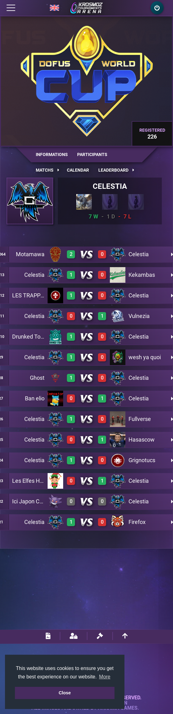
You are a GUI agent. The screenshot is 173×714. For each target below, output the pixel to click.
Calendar (78, 170)
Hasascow (142, 439)
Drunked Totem (31, 336)
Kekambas (142, 274)
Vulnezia (139, 316)
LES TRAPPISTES (33, 295)
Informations (52, 154)
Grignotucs (142, 460)
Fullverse (140, 419)
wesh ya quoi (145, 357)
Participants (92, 154)
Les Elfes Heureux (34, 480)
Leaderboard (116, 170)
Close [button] (64, 692)
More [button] (104, 676)
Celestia (110, 186)
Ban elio (34, 398)
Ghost (37, 377)
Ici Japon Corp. (30, 501)
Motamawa (30, 254)
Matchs (47, 170)
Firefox (137, 522)
